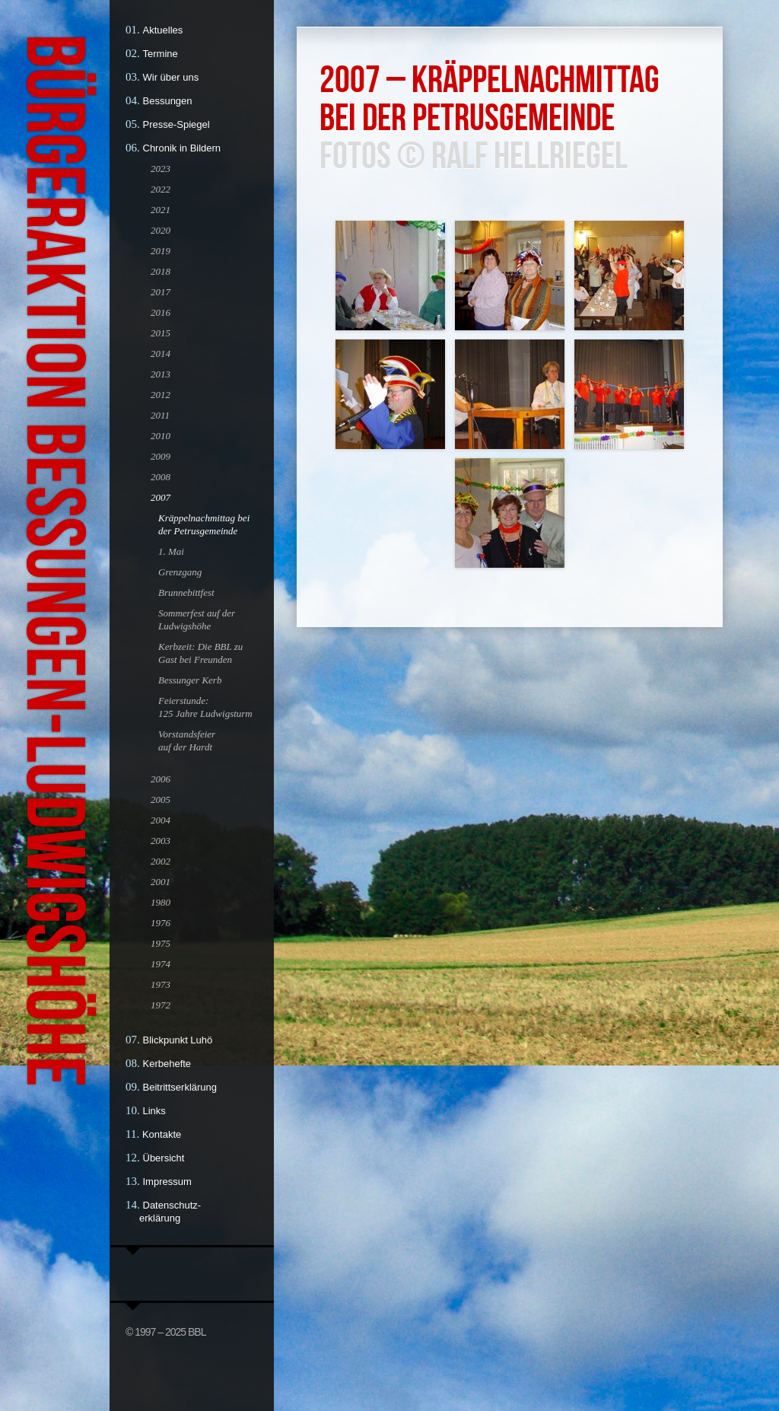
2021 (160, 209)
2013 (160, 374)
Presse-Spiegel (176, 124)
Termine (160, 53)
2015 (160, 333)
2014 (160, 353)
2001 (160, 881)
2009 (160, 456)
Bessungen (167, 101)
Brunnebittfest (186, 592)
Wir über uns (171, 77)
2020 (160, 230)
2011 (160, 415)
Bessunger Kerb (189, 680)
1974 (160, 964)
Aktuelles (163, 30)
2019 (160, 250)
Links (154, 1110)
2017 (160, 292)
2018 (160, 271)
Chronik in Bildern (182, 148)
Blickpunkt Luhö (178, 1040)
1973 (160, 984)
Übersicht (164, 1158)
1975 (160, 943)
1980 (160, 902)
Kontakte (161, 1134)
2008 (160, 477)
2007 (160, 497)
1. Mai (171, 551)
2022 (160, 189)
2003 (160, 840)
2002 (160, 861)
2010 (160, 435)
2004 (160, 820)
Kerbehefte (167, 1063)
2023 (160, 168)
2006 (160, 779)
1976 (160, 922)
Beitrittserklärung (180, 1087)
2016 (160, 312)
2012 (160, 394)
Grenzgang (180, 572)
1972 (160, 1005)
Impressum (167, 1181)
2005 (160, 799)
